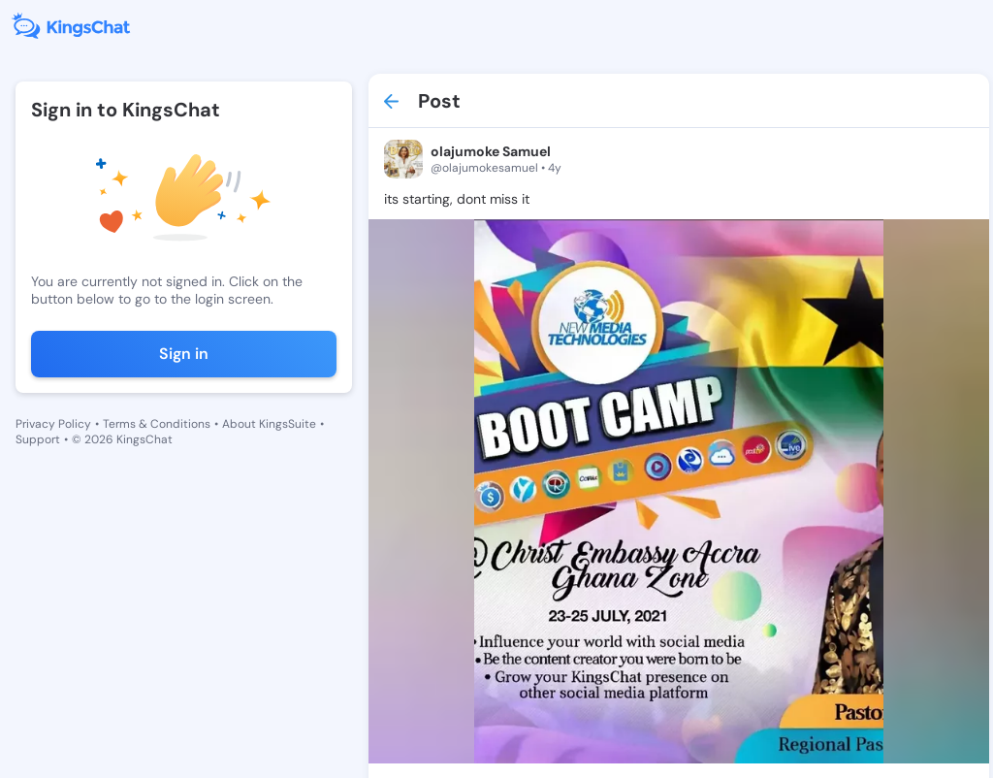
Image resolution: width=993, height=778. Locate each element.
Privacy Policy (53, 424)
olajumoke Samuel (491, 151)
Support (38, 439)
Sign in (183, 353)
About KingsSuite (269, 424)
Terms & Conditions (156, 424)
